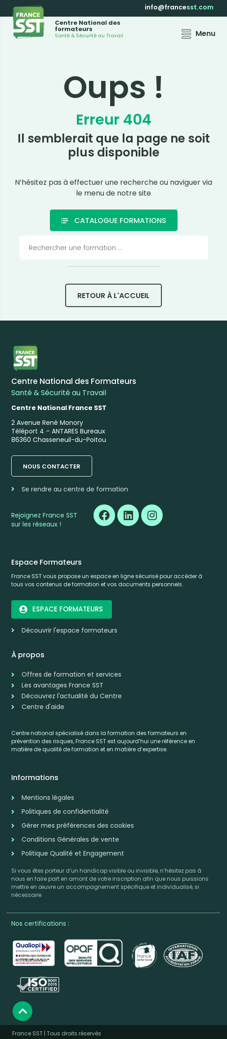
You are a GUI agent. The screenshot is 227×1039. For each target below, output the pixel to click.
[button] (197, 34)
